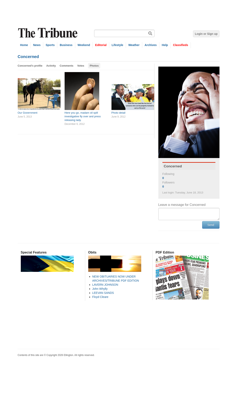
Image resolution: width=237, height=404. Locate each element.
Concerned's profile (30, 65)
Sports (50, 45)
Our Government (27, 112)
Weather (134, 45)
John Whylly (100, 288)
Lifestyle (117, 45)
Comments (66, 65)
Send (210, 224)
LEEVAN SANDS (103, 292)
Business (66, 45)
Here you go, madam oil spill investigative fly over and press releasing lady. (83, 116)
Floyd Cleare (100, 297)
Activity (51, 65)
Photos (94, 65)
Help (165, 45)
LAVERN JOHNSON (105, 284)
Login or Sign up (206, 33)
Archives (151, 45)
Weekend (84, 45)
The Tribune (48, 33)
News (37, 45)
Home (24, 45)
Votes (80, 65)
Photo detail (118, 112)
